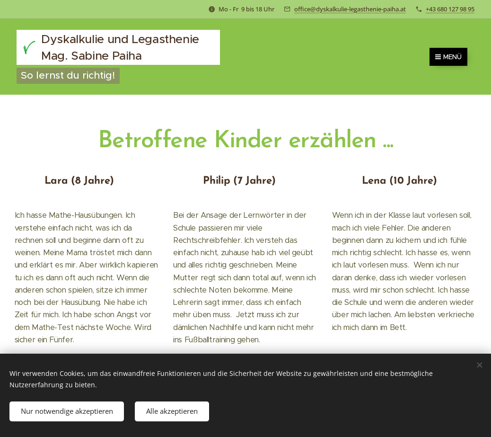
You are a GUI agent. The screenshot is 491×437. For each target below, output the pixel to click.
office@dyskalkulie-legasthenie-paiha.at (350, 9)
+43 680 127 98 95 (450, 9)
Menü (448, 57)
